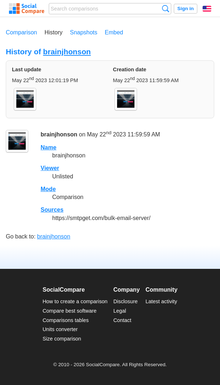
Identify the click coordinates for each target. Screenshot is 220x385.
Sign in (185, 8)
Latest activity (161, 301)
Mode (48, 189)
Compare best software (69, 311)
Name (49, 147)
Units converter (60, 329)
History (54, 32)
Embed (114, 32)
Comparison (21, 32)
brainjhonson (67, 51)
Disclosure (125, 301)
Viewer (50, 168)
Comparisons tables (65, 320)
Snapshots (83, 32)
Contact (122, 320)
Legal (119, 311)
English (207, 9)
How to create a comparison (74, 301)
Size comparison (61, 339)
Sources (52, 210)
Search (165, 8)
